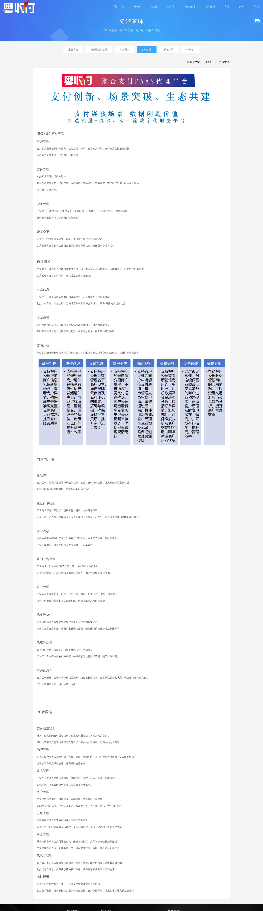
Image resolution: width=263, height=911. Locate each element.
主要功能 (73, 49)
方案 (227, 6)
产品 (256, 6)
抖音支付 (209, 6)
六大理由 (124, 49)
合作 (241, 6)
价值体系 (168, 49)
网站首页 (119, 6)
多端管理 (146, 49)
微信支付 (189, 6)
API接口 (190, 49)
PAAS (154, 6)
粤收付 (138, 6)
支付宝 (171, 6)
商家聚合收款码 (99, 49)
